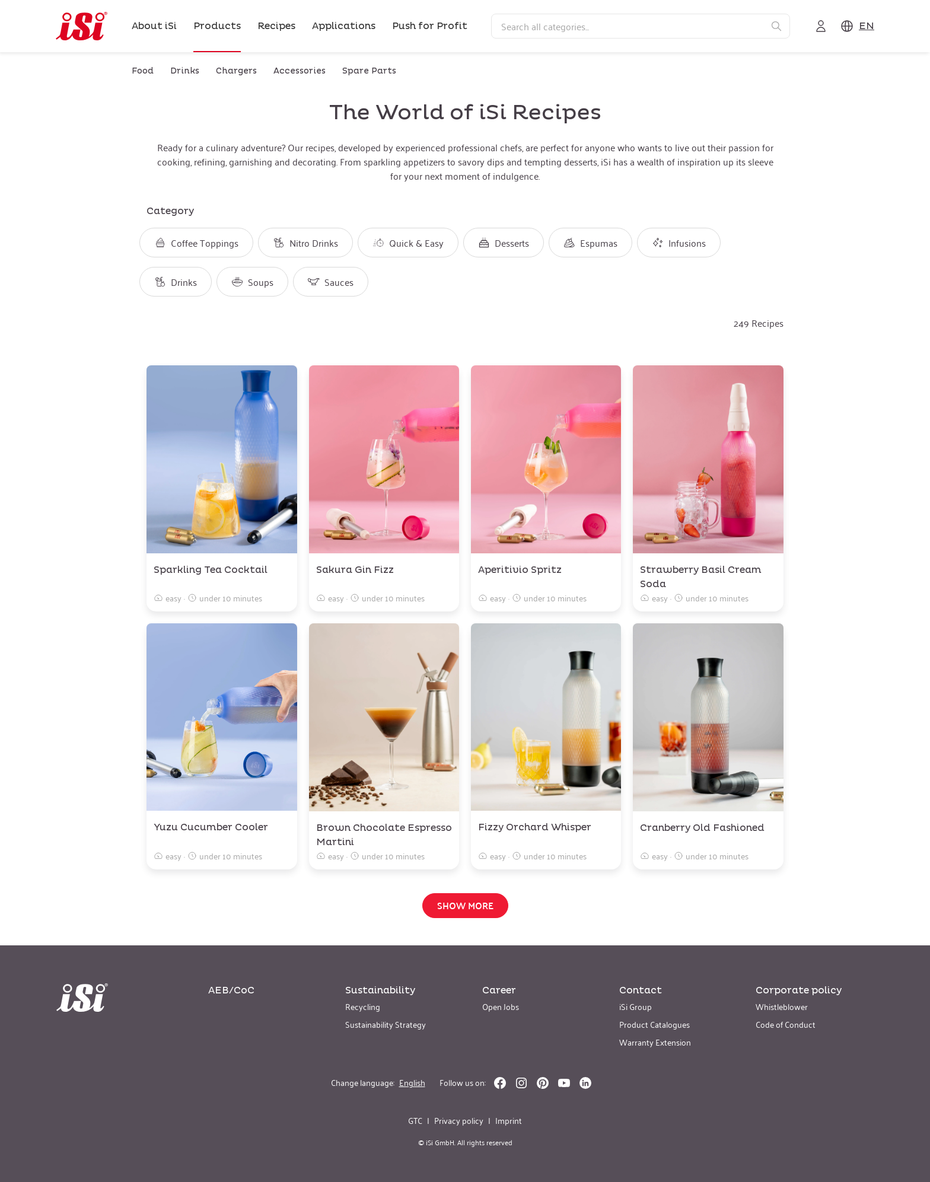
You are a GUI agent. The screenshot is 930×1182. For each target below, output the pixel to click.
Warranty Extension (655, 1041)
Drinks (184, 71)
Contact (640, 990)
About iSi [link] (154, 26)
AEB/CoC (231, 990)
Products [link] (217, 26)
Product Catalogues (654, 1024)
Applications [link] (343, 26)
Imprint (508, 1120)
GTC (415, 1120)
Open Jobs (500, 1006)
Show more (465, 905)
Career (499, 990)
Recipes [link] (276, 26)
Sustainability (380, 990)
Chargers (236, 71)
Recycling (362, 1006)
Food (143, 71)
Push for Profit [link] (429, 26)
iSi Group (635, 1006)
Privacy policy (458, 1120)
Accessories (299, 71)
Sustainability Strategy (385, 1024)
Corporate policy (799, 990)
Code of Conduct (786, 1024)
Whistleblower (782, 1006)
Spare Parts (369, 71)
